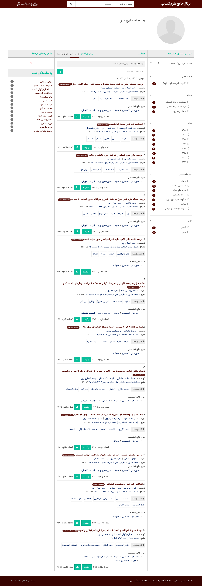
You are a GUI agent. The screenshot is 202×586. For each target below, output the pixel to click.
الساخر (90, 139)
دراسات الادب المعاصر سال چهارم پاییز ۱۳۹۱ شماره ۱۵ (117, 492)
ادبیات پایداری (170, 111)
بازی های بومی (81, 169)
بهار (100, 98)
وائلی (91, 301)
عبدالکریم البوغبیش (127, 128)
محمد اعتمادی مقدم (110, 88)
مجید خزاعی (98, 458)
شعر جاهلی (109, 169)
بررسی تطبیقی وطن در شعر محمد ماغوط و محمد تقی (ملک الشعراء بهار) (100, 84)
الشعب (112, 429)
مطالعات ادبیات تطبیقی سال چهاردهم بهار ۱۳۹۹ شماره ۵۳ (114, 206)
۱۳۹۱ (170, 157)
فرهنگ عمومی (123, 169)
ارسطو (104, 341)
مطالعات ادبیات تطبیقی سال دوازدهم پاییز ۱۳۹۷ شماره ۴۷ (114, 382)
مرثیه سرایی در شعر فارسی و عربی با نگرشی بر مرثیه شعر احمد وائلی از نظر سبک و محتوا (104, 285)
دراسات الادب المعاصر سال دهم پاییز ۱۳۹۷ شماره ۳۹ (117, 334)
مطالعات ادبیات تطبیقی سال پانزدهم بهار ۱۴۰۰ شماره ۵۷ (115, 162)
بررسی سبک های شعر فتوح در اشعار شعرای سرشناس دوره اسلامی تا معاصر (101, 199)
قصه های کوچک (98, 389)
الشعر (98, 139)
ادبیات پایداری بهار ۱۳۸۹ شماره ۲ (125, 538)
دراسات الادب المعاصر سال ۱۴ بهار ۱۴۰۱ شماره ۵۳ (118, 132)
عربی (170, 232)
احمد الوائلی (108, 545)
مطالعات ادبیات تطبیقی (170, 102)
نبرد (128, 213)
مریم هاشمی (130, 203)
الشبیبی (115, 139)
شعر (94, 98)
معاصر (85, 556)
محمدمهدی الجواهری (103, 499)
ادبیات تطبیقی (170, 195)
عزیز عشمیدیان (92, 128)
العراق (106, 139)
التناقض (87, 499)
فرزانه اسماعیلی (129, 418)
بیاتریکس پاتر (72, 389)
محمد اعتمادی (129, 331)
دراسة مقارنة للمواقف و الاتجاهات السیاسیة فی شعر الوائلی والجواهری (102, 530)
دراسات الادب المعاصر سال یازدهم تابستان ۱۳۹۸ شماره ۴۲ (114, 247)
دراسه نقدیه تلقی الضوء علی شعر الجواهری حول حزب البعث (106, 239)
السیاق (127, 341)
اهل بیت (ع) (103, 301)
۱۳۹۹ (170, 144)
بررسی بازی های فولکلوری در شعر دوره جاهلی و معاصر (109, 155)
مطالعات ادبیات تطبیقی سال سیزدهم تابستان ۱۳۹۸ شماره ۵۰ (113, 294)
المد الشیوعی (138, 505)
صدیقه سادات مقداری (126, 378)
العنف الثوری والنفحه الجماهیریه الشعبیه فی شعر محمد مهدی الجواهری (102, 415)
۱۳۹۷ (170, 153)
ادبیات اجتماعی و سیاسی (170, 209)
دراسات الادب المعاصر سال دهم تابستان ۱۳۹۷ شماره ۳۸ (115, 422)
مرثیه (127, 301)
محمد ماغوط (124, 98)
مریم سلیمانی (130, 159)
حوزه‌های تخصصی (130, 110)
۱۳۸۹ (170, 162)
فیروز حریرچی (129, 488)
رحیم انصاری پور (128, 88)
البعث (111, 254)
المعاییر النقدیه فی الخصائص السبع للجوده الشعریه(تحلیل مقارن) (105, 327)
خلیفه (120, 213)
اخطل (93, 213)
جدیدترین (74, 53)
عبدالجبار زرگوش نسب (126, 534)
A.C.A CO (15, 580)
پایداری (83, 301)
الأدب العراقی (124, 505)
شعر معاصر (96, 169)
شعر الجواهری (123, 254)
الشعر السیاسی (123, 499)
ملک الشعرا (110, 98)
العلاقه (95, 254)
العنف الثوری (124, 429)
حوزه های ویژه (104, 110)
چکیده (86, 116)
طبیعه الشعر (115, 341)
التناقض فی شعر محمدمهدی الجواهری (117, 484)
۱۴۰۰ (170, 139)
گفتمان (112, 389)
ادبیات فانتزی (124, 389)
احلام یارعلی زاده (128, 290)
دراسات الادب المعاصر (170, 107)
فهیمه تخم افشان (106, 378)
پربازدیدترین (62, 53)
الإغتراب (72, 429)
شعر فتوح (103, 213)
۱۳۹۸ (170, 148)
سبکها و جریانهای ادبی (101, 556)
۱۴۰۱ (170, 135)
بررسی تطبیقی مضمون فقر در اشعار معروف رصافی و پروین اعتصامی (102, 455)
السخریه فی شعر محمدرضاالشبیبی (120, 124)
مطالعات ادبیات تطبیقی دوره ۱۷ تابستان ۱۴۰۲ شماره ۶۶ (115, 91)
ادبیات (116, 110)
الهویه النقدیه (93, 341)
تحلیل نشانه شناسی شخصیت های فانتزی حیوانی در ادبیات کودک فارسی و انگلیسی (103, 372)
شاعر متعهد (117, 301)
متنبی (85, 213)
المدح (103, 254)
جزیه (113, 213)
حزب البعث (76, 499)
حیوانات (84, 389)
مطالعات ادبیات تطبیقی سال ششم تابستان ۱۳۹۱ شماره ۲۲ (114, 462)
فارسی (170, 227)
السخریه (126, 139)
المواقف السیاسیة (69, 545)
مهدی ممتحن (130, 458)
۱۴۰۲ (170, 130)
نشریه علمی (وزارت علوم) (170, 83)
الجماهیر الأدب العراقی (88, 429)
